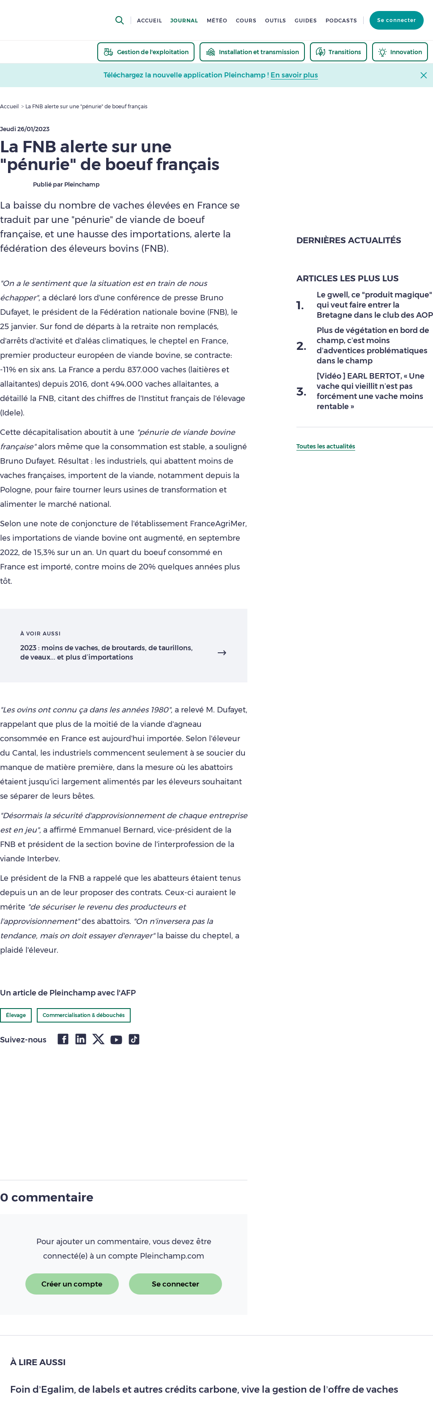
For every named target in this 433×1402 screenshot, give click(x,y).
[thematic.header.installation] (252, 51)
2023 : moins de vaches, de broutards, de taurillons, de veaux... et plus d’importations (106, 652)
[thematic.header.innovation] (400, 51)
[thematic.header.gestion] (146, 51)
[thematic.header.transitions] (338, 51)
